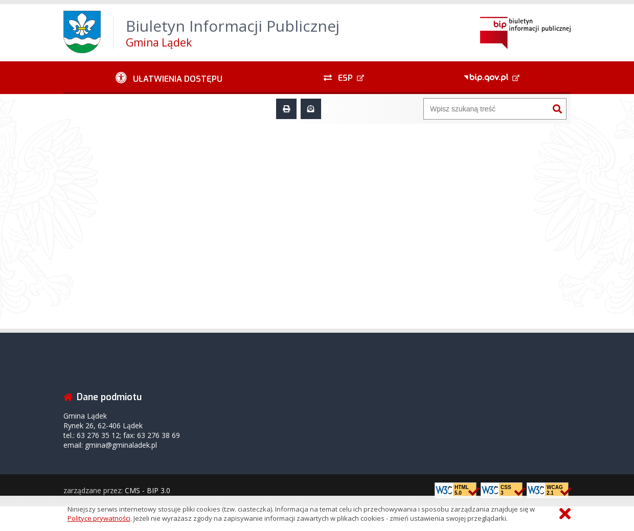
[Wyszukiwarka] (486, 109)
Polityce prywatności (98, 518)
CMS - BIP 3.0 (147, 490)
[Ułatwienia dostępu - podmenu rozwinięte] (169, 77)
